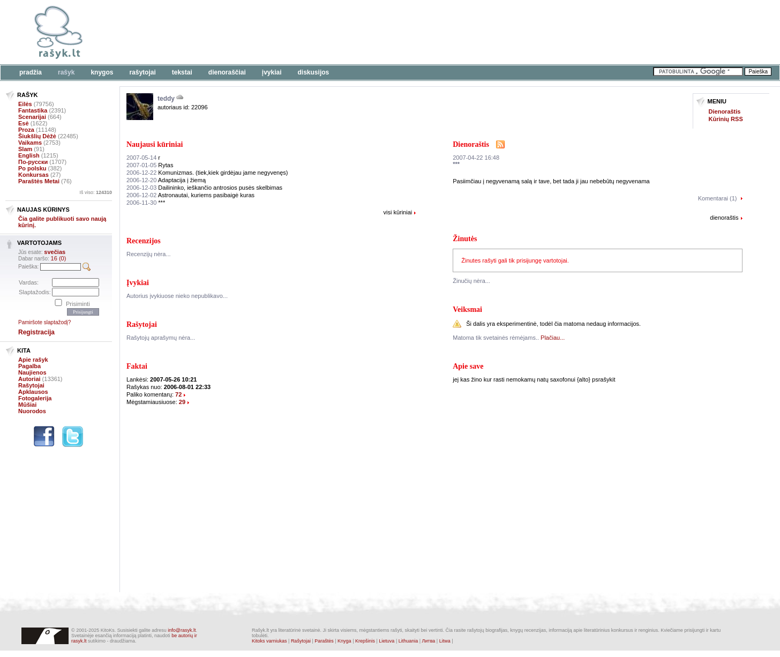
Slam (25, 149)
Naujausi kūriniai (154, 144)
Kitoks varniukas (269, 641)
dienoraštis (724, 217)
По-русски (33, 162)
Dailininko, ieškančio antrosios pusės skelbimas (204, 187)
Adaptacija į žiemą (166, 180)
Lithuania (408, 641)
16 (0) (58, 258)
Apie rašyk (33, 359)
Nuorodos (32, 411)
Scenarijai (32, 117)
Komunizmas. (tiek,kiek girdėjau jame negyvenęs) (207, 172)
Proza (26, 129)
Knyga (344, 641)
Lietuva (386, 641)
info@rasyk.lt (182, 630)
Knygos (102, 72)
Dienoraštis (725, 111)
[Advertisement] (329, 32)
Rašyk (66, 72)
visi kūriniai (397, 212)
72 (178, 394)
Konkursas (33, 174)
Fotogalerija (34, 398)
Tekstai (182, 72)
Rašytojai (142, 72)
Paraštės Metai (38, 181)
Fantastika (32, 110)
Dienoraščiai (227, 72)
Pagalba (29, 366)
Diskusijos (313, 72)
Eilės (25, 104)
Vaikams (30, 142)
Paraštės (324, 641)
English (29, 155)
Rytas (149, 165)
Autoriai (29, 379)
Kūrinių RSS (726, 119)
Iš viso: (95, 192)
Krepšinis (365, 641)
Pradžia (30, 72)
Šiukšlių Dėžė (37, 136)
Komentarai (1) (717, 198)
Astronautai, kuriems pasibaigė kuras (190, 195)
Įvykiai (272, 72)
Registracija (36, 332)
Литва (429, 641)
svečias (54, 252)
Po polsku (32, 168)
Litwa (445, 641)
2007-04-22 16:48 (476, 157)
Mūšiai (27, 404)
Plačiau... (553, 337)
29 (182, 402)
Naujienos (32, 372)
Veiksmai (467, 309)
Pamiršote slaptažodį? (44, 322)
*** (145, 202)
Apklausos (33, 392)
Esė (23, 123)
